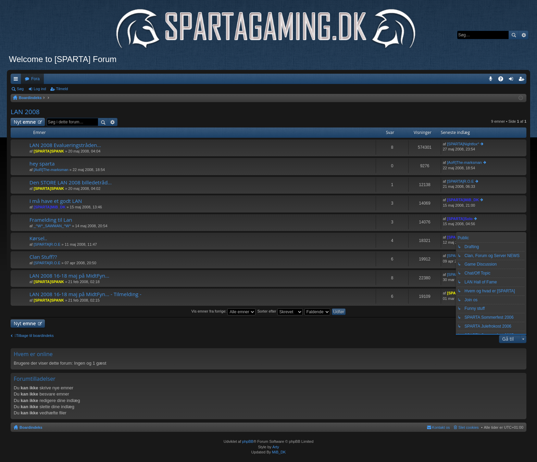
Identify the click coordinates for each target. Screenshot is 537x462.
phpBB (247, 441)
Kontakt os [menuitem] (441, 427)
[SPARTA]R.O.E (460, 181)
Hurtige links (17, 80)
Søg (514, 35)
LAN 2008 (25, 111)
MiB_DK (278, 452)
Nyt (25, 122)
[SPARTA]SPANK (49, 151)
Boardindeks (31, 427)
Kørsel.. (38, 238)
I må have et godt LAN (55, 201)
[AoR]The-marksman (51, 170)
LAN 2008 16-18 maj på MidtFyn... (69, 275)
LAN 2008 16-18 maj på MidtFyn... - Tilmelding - (85, 294)
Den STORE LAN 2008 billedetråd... (70, 182)
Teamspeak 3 (492, 80)
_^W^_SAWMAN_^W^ (52, 226)
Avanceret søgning (523, 35)
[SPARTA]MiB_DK (49, 207)
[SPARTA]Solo (460, 219)
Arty (275, 447)
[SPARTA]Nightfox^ (463, 144)
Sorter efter (279, 311)
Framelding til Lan (50, 220)
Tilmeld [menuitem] (523, 80)
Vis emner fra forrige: (223, 311)
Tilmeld (62, 89)
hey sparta (42, 163)
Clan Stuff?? (43, 257)
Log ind (40, 89)
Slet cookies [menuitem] (469, 427)
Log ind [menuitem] (512, 80)
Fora (35, 78)
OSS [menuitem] (503, 80)
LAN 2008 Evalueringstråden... (65, 145)
